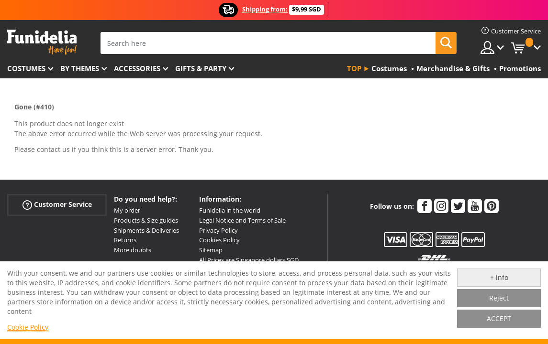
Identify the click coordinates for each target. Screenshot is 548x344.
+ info (499, 277)
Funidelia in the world (229, 210)
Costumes (26, 68)
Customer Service (57, 205)
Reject (499, 297)
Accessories (137, 68)
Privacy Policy (218, 230)
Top (354, 68)
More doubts (132, 250)
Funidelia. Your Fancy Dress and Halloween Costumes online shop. (42, 42)
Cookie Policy (27, 327)
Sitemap (211, 250)
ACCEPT (499, 318)
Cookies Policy (219, 240)
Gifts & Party (200, 68)
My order (127, 210)
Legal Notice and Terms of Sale (242, 220)
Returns (125, 240)
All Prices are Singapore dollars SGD (249, 260)
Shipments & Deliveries (146, 230)
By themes (79, 68)
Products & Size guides (146, 220)
